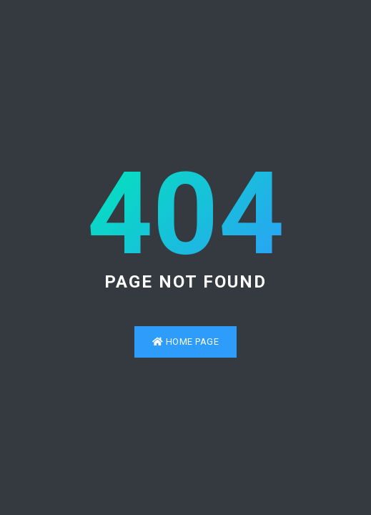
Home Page (185, 341)
